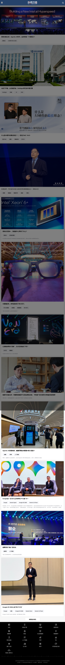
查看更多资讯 (32, 619)
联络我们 (46, 662)
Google (5, 502)
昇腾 (11, 454)
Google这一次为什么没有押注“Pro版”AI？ (15, 498)
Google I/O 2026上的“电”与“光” (12, 607)
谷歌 (11, 611)
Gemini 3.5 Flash (33, 502)
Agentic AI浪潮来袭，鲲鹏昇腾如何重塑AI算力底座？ (19, 450)
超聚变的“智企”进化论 (9, 547)
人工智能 (17, 454)
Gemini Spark (13, 502)
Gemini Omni (29, 611)
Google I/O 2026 (23, 502)
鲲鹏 (5, 454)
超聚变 (5, 551)
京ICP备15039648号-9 (30, 660)
